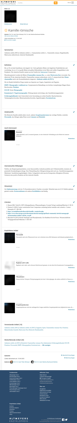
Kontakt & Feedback (45, 397)
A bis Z (17, 375)
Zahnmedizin (13, 391)
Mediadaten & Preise (45, 400)
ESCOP (6, 90)
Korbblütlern (36, 191)
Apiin (44, 328)
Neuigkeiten (43, 389)
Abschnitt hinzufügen (68, 355)
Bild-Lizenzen (43, 398)
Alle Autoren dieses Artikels (11, 36)
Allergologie (12, 375)
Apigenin (39, 328)
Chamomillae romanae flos (35, 75)
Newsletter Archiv (44, 395)
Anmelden (48, 390)
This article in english (10, 40)
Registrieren (43, 390)
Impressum (58, 421)
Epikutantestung (12, 189)
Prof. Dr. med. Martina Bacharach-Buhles (44, 362)
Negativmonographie (20, 93)
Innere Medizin (13, 381)
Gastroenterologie (14, 378)
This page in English (45, 378)
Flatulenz (16, 87)
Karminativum (50, 98)
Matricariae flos (55, 75)
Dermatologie (13, 376)
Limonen (33, 117)
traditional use (23, 85)
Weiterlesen (71, 138)
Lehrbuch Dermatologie (45, 376)
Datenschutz (53, 421)
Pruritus (12, 411)
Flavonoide (7, 117)
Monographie (18, 90)
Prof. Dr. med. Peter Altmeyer (20, 362)
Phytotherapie (13, 389)
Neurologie (12, 386)
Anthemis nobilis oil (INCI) (45, 79)
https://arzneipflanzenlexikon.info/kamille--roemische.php (26, 211)
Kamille (16, 330)
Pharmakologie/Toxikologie (16, 388)
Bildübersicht (8, 24)
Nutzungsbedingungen (44, 421)
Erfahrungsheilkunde (11, 96)
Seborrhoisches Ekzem (15, 412)
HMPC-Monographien (24, 345)
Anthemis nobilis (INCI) (11, 328)
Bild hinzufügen (69, 358)
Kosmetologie (13, 383)
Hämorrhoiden (8, 330)
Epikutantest (47, 343)
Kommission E (9, 93)
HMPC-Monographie (11, 85)
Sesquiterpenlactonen (42, 115)
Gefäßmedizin (13, 380)
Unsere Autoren (43, 394)
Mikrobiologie (13, 384)
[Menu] (72, 2)
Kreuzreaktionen (19, 191)
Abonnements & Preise (45, 392)
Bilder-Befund (24, 24)
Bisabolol (42, 117)
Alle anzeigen (46, 345)
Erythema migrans (14, 407)
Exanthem (12, 409)
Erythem (12, 406)
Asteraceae (43, 72)
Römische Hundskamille (36, 330)
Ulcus (11, 414)
